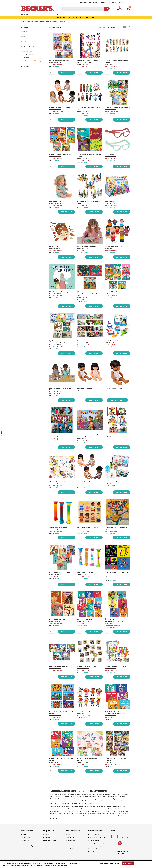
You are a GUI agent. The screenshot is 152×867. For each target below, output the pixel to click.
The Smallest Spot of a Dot (59, 482)
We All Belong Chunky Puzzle (87, 527)
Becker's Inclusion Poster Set (87, 341)
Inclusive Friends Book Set (59, 60)
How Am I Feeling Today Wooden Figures (116, 61)
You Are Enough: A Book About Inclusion (87, 759)
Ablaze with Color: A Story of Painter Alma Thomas (87, 61)
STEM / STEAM (26, 66)
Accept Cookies (127, 863)
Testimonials (25, 843)
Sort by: (110, 27)
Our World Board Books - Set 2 (60, 154)
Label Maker (92, 852)
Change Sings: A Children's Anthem (117, 527)
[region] (76, 863)
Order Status (70, 849)
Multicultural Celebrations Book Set (88, 294)
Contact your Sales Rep (96, 843)
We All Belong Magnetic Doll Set (88, 246)
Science (24, 41)
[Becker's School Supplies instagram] (123, 837)
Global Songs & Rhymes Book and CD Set (89, 155)
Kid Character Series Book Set (115, 435)
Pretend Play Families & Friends (88, 201)
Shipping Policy (71, 837)
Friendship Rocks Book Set (59, 666)
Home (23, 21)
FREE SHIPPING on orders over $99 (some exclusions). (76, 17)
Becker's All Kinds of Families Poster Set (115, 759)
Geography (25, 57)
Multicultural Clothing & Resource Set (89, 108)
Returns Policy (70, 840)
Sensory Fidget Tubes (85, 572)
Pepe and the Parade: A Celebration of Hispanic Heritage (89, 435)
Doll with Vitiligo (55, 201)
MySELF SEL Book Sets (85, 619)
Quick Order (47, 834)
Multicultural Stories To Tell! (59, 572)
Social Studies (39, 21)
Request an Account (72, 843)
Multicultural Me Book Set (58, 619)
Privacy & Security (27, 846)
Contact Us (112, 2)
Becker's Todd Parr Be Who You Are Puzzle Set (61, 712)
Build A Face (53, 246)
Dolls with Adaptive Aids (113, 388)
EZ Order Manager (94, 834)
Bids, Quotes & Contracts (97, 837)
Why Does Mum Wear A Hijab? (59, 292)
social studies (56, 794)
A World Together (55, 435)
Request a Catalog (49, 840)
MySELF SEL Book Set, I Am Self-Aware (61, 759)
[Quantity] (51, 73)
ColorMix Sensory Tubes (58, 527)
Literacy (24, 32)
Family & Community (28, 54)
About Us (24, 834)
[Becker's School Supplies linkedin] (128, 837)
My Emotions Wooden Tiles (86, 666)
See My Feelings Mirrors (113, 341)
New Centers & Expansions (97, 846)
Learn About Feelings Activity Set (117, 482)
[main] (89, 423)
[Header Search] (82, 9)
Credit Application (94, 840)
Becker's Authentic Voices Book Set (117, 107)
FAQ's (68, 846)
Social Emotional (27, 46)
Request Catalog (124, 2)
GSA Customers (48, 843)
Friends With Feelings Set (114, 246)
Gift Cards (46, 837)
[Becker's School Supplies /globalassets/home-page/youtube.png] (120, 845)
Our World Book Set (112, 292)
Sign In (119, 9)
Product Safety (26, 837)
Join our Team (26, 840)
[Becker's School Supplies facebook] (112, 837)
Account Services (99, 2)
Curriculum (29, 21)
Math (23, 36)
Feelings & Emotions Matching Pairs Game (60, 389)
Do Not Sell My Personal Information (109, 863)
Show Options (117, 400)
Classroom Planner (94, 849)
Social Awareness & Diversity (31, 61)
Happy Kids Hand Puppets (86, 711)
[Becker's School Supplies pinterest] (117, 837)
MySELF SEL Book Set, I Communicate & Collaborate (115, 712)
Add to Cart (66, 73)
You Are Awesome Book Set (114, 621)
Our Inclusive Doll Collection (59, 107)
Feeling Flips (109, 201)
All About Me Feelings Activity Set (117, 666)
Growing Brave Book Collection (60, 343)
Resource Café (85, 2)
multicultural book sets (110, 813)
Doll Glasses (109, 154)
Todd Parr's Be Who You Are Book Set (116, 573)
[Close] (149, 863)
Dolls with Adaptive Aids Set (87, 388)
